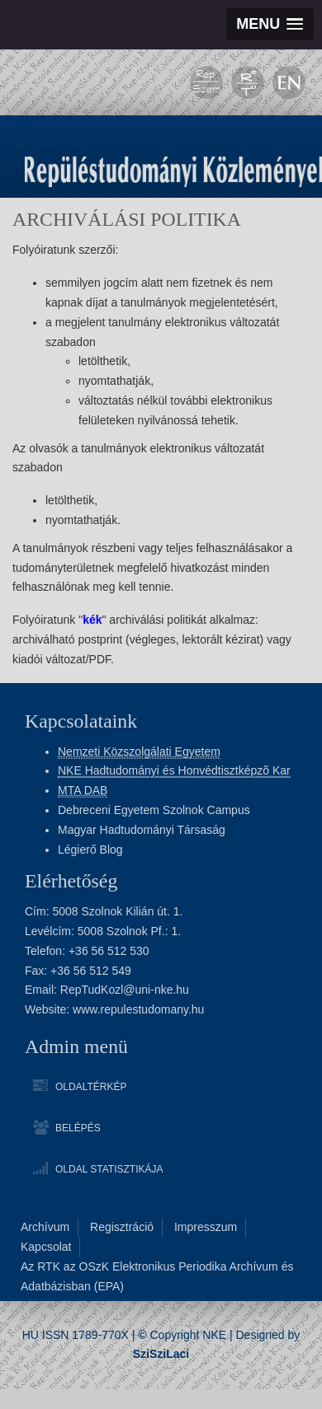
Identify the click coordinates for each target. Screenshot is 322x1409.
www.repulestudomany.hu (138, 1009)
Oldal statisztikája (109, 1169)
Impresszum (205, 1226)
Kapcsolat (46, 1246)
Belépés (78, 1128)
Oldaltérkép (90, 1087)
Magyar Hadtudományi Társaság (141, 829)
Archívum (45, 1226)
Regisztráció (122, 1226)
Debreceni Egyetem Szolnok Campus (154, 810)
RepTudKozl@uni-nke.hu (124, 989)
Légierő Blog (90, 849)
